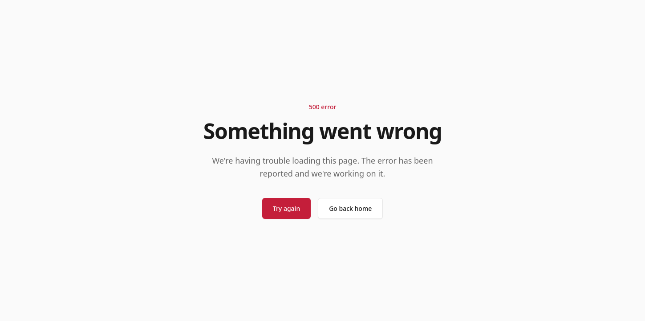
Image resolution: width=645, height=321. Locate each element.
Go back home (350, 208)
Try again (286, 208)
